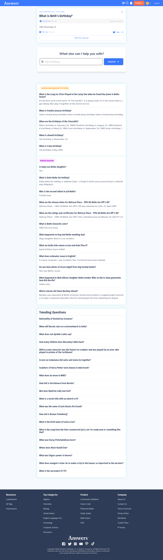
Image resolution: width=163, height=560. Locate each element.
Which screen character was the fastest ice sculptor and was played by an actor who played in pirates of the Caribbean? (79, 351)
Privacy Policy (123, 513)
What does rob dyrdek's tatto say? (55, 334)
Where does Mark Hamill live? (53, 447)
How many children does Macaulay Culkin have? (61, 342)
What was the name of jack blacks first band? (60, 406)
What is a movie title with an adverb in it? (58, 398)
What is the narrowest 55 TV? (53, 471)
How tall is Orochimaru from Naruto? (56, 383)
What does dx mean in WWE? (52, 375)
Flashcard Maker (87, 509)
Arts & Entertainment (46, 12)
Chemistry (47, 504)
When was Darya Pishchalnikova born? (57, 440)
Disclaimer (122, 518)
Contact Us (122, 504)
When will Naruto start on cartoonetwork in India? (63, 326)
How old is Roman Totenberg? (53, 414)
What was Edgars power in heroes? (55, 455)
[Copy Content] (116, 32)
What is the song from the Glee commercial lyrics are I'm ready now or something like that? (79, 431)
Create (139, 3)
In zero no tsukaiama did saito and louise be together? (65, 360)
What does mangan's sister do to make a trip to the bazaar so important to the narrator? (81, 463)
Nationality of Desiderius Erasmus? (56, 318)
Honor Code (85, 504)
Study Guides (85, 513)
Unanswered (11, 509)
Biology (46, 509)
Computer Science (50, 527)
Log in (157, 3)
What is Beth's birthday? (55, 16)
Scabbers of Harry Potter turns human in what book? (64, 367)
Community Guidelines (89, 499)
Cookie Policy (123, 523)
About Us (121, 499)
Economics (47, 532)
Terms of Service (124, 509)
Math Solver (85, 518)
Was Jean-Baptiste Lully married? (55, 391)
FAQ (82, 523)
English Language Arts (52, 518)
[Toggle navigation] (123, 3)
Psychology (47, 523)
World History (49, 513)
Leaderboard (11, 499)
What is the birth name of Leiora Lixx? (57, 422)
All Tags (9, 504)
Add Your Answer (81, 38)
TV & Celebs (60, 12)
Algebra (46, 499)
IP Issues (121, 527)
